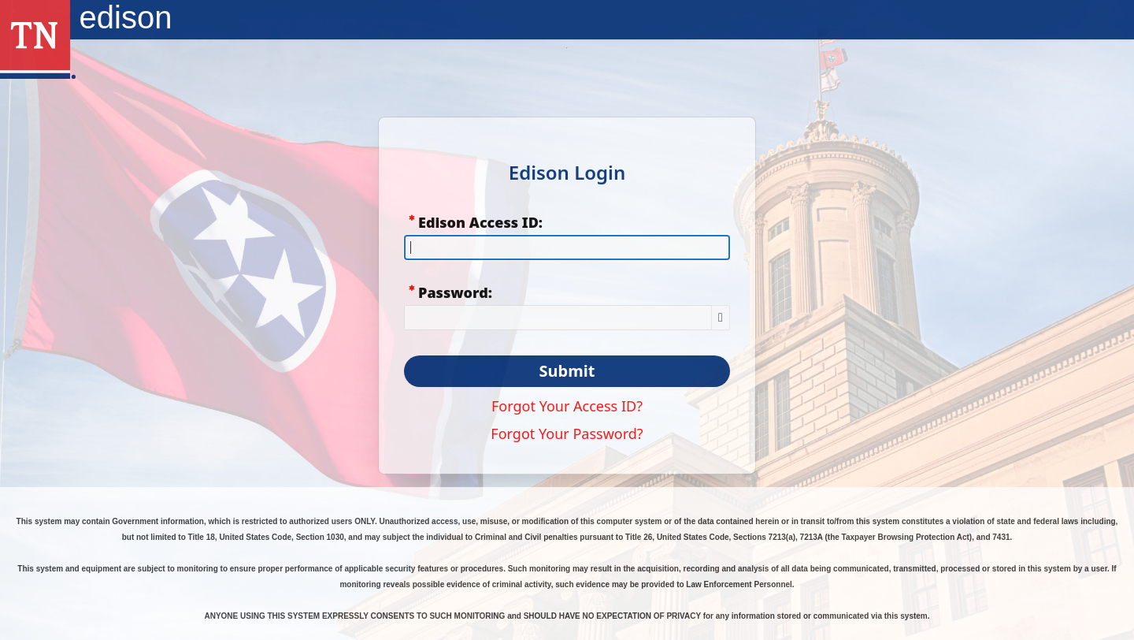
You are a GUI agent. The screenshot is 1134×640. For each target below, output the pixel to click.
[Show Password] (720, 317)
